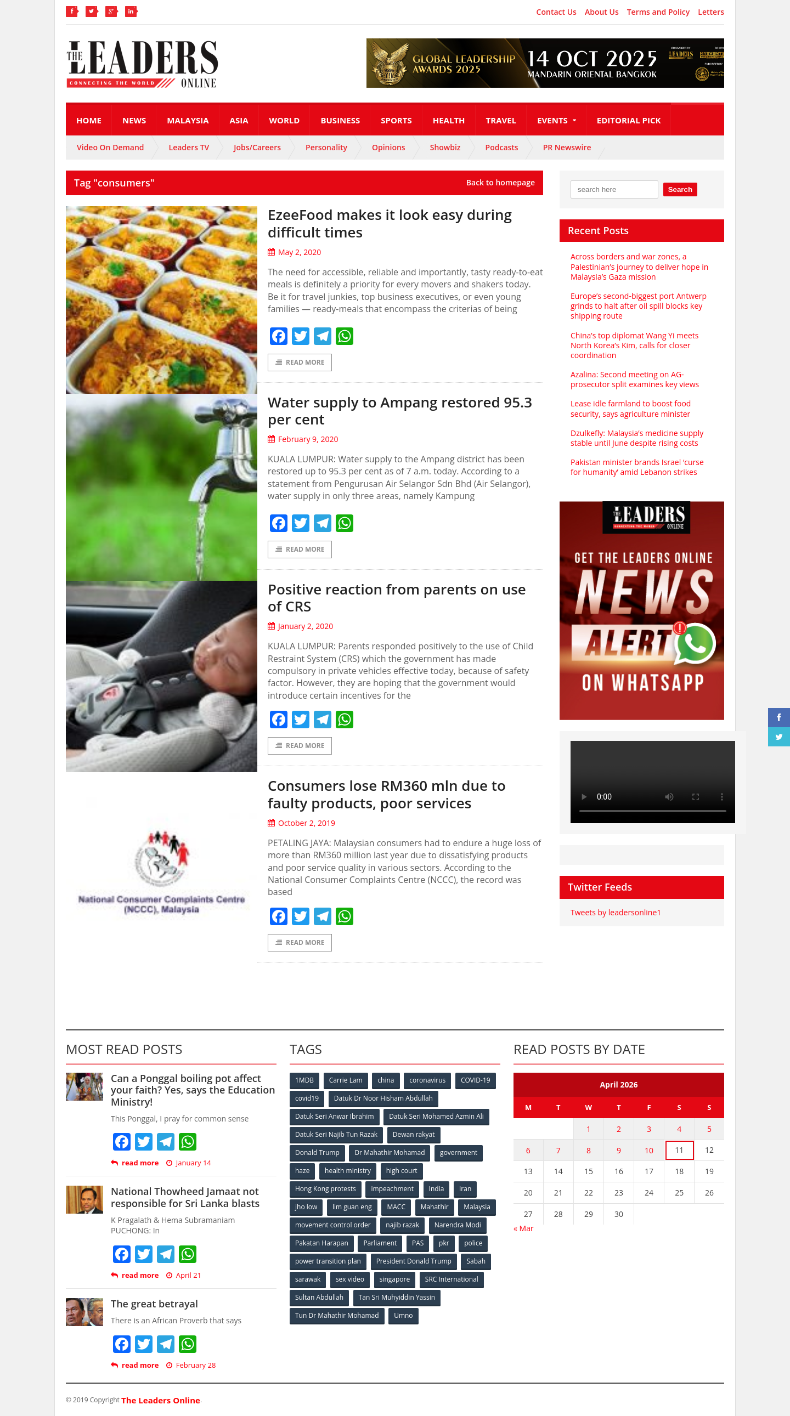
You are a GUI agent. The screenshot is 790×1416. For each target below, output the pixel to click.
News (134, 120)
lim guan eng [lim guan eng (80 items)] (352, 1206)
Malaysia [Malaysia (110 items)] (477, 1206)
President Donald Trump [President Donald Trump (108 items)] (414, 1261)
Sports (396, 120)
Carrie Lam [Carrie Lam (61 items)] (346, 1080)
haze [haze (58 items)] (302, 1170)
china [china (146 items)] (385, 1080)
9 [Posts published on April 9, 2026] (619, 1150)
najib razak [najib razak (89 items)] (402, 1225)
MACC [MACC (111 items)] (396, 1206)
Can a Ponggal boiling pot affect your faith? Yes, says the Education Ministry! (193, 1090)
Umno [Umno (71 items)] (403, 1315)
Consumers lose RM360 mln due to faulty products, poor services (387, 793)
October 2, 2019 (301, 823)
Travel (501, 120)
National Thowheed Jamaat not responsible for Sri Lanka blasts (185, 1197)
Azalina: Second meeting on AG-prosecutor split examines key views (635, 379)
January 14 (188, 1162)
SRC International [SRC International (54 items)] (451, 1279)
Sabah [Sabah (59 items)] (476, 1261)
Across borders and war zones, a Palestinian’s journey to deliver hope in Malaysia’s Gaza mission (639, 266)
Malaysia (187, 120)
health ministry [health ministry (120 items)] (348, 1170)
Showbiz (445, 147)
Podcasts (502, 147)
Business (340, 120)
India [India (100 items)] (436, 1188)
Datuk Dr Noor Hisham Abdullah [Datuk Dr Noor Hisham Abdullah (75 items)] (383, 1098)
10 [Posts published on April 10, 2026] (649, 1150)
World (284, 120)
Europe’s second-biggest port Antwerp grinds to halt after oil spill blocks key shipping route (639, 306)
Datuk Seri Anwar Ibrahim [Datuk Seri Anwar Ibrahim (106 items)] (334, 1116)
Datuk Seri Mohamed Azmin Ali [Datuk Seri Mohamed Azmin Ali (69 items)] (436, 1116)
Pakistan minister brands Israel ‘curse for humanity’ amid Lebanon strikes (637, 467)
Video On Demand (110, 147)
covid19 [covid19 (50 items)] (307, 1098)
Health (449, 120)
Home (88, 120)
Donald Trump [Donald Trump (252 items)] (317, 1152)
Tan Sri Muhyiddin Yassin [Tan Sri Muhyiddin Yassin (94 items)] (397, 1297)
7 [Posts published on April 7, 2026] (558, 1150)
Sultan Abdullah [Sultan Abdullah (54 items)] (319, 1297)
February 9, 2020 (303, 439)
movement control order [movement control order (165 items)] (333, 1225)
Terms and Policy (658, 12)
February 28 (191, 1365)
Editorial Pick (629, 120)
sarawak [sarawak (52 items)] (307, 1279)
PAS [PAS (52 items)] (418, 1243)
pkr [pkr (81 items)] (444, 1243)
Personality (326, 147)
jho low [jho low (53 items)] (306, 1206)
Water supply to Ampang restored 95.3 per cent (400, 410)
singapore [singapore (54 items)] (395, 1279)
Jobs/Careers (257, 147)
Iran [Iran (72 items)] (465, 1188)
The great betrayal (154, 1303)
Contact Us (557, 12)
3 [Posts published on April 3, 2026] (649, 1129)
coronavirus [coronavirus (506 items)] (427, 1080)
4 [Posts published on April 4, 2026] (679, 1129)
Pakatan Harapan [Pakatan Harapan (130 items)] (321, 1243)
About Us (602, 12)
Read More (299, 362)
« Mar (524, 1228)
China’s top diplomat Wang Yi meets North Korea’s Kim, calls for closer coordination (634, 345)
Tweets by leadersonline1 (616, 912)
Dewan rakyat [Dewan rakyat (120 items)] (414, 1134)
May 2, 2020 (294, 252)
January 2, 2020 (300, 626)
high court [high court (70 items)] (401, 1170)
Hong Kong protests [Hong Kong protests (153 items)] (325, 1188)
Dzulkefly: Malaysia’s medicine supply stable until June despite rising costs (637, 438)
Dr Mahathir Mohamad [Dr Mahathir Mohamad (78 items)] (389, 1152)
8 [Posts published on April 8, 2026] (588, 1150)
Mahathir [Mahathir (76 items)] (435, 1206)
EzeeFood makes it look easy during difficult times (390, 223)
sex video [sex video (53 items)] (350, 1279)
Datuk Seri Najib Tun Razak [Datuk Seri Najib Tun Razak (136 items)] (336, 1134)
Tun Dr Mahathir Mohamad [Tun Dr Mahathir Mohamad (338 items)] (337, 1315)
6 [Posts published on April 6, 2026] (528, 1150)
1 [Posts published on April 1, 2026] (588, 1129)
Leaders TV (189, 147)
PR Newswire (567, 147)
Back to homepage (500, 182)
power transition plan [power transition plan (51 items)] (328, 1261)
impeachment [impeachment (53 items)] (392, 1188)
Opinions (388, 147)
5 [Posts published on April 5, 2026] (709, 1129)
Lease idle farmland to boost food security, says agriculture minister (631, 408)
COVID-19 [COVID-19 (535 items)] (475, 1080)
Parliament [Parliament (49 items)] (380, 1243)
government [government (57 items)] (458, 1152)
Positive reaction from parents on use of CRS (397, 597)
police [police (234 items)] (473, 1243)
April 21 (183, 1275)
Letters (711, 12)
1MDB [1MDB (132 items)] (304, 1080)
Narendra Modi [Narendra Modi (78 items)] (458, 1225)
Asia (239, 120)
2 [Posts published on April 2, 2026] (619, 1129)
